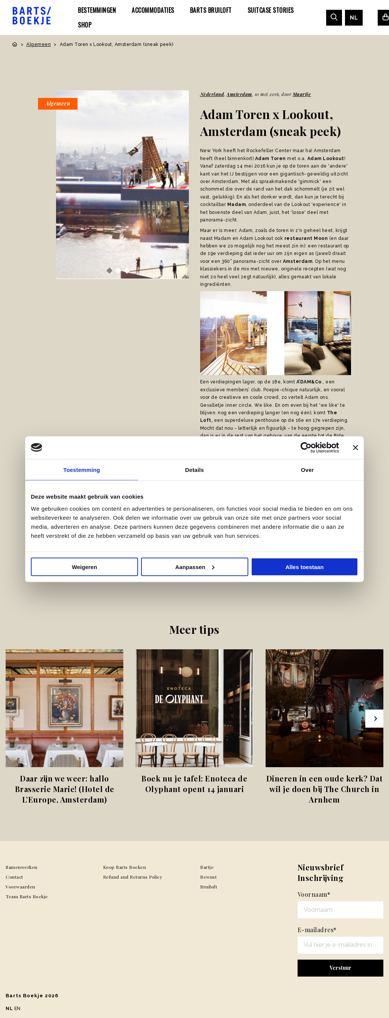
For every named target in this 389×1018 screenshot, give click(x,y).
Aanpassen (194, 566)
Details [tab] (194, 469)
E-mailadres (317, 930)
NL (354, 18)
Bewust (208, 877)
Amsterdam (239, 94)
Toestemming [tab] (81, 469)
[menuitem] (97, 10)
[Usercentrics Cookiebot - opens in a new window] (306, 447)
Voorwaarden (20, 887)
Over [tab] (307, 469)
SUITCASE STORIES (271, 10)
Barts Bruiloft (211, 10)
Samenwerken (22, 867)
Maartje (302, 94)
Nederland (212, 94)
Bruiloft (208, 887)
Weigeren (84, 566)
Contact (14, 877)
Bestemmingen (97, 10)
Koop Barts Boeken (124, 867)
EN (17, 1008)
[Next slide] (374, 719)
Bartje (207, 867)
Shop (84, 24)
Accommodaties (153, 10)
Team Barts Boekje (27, 896)
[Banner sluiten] (355, 447)
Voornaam (314, 894)
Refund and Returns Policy (133, 877)
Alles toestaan (305, 566)
